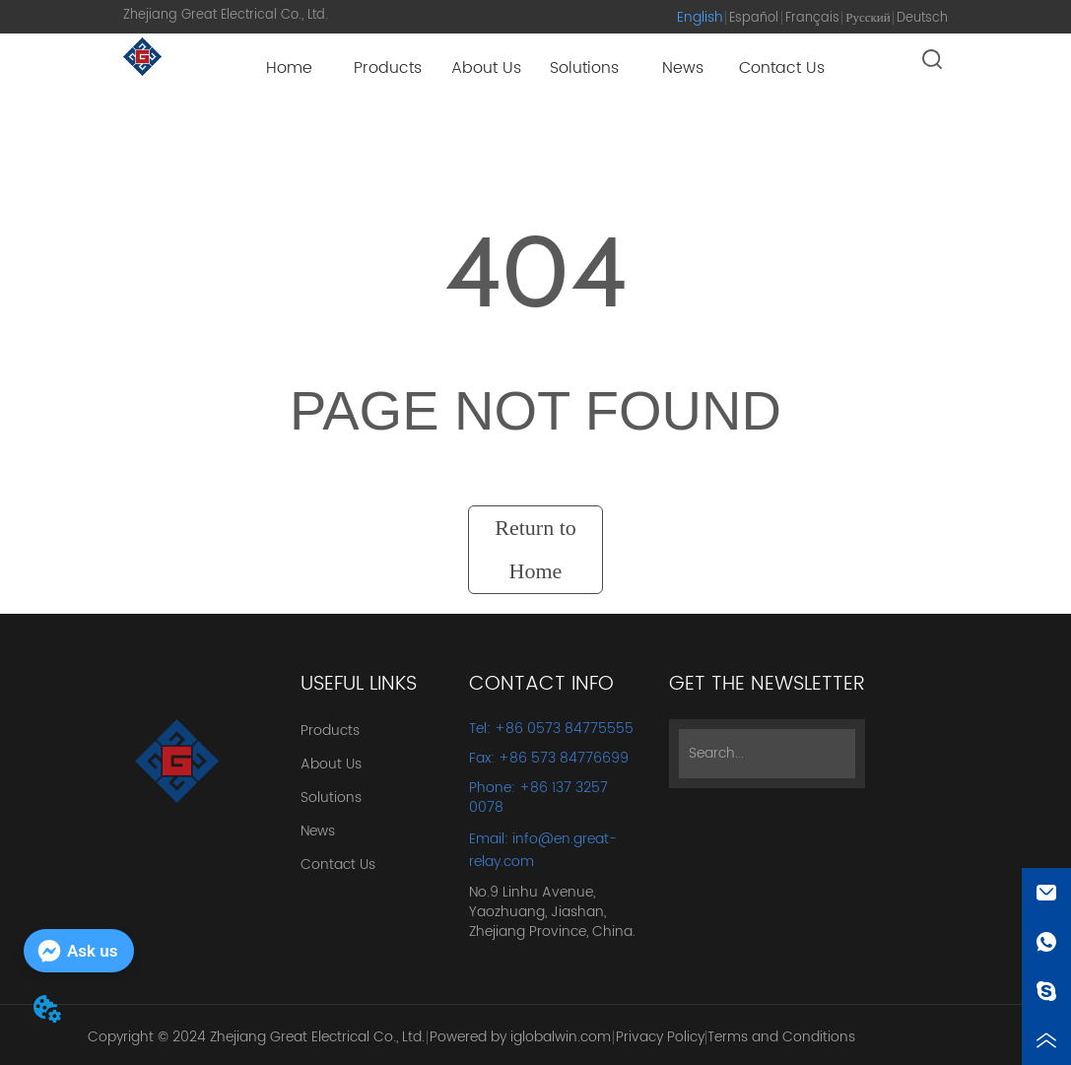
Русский (868, 18)
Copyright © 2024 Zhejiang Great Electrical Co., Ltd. (256, 1037)
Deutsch (922, 18)
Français (812, 18)
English (700, 17)
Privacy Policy (660, 1037)
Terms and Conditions (781, 1037)
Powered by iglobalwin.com (520, 1037)
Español (753, 18)
